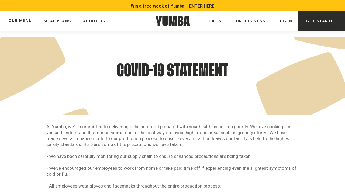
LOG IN (284, 20)
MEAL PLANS (57, 20)
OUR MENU (20, 20)
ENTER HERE (201, 6)
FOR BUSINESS (249, 20)
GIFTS (215, 20)
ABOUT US (94, 20)
